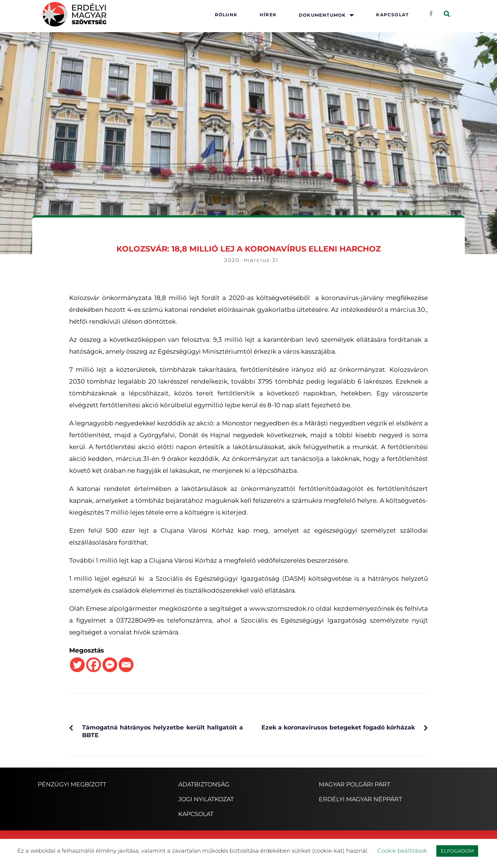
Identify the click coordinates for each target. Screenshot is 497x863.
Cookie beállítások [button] (402, 850)
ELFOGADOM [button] (457, 851)
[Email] (126, 664)
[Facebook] (93, 664)
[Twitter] (77, 664)
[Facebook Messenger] (109, 664)
